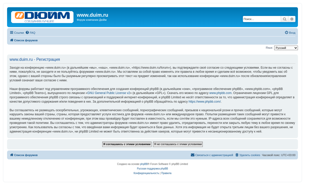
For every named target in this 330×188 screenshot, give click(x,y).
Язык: (269, 47)
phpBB (144, 164)
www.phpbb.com (220, 93)
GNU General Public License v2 (108, 93)
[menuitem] (30, 33)
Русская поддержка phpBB (152, 168)
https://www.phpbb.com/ (205, 101)
